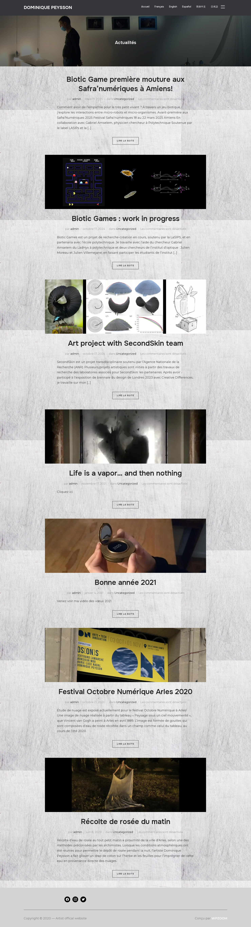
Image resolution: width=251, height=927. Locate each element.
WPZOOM (219, 918)
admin (76, 99)
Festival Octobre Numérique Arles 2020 (125, 691)
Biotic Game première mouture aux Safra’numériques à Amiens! (125, 84)
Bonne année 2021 (125, 582)
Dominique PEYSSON (48, 7)
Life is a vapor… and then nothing (125, 473)
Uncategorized (124, 99)
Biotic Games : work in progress (125, 218)
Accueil (145, 6)
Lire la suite (125, 140)
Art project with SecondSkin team (125, 343)
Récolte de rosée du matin (125, 821)
